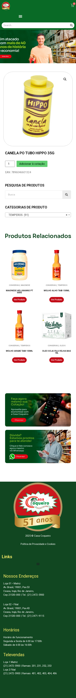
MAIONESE (25, 285)
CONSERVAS (14, 285)
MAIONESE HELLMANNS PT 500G (19, 291)
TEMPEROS (62, 285)
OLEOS (63, 346)
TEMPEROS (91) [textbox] (37, 215)
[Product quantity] (10, 164)
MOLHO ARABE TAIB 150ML (19, 351)
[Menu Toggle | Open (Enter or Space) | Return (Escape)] (38, 564)
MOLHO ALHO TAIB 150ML (57, 290)
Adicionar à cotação (32, 163)
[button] (20, 16)
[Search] (71, 25)
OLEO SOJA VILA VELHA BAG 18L (56, 352)
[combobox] (38, 214)
